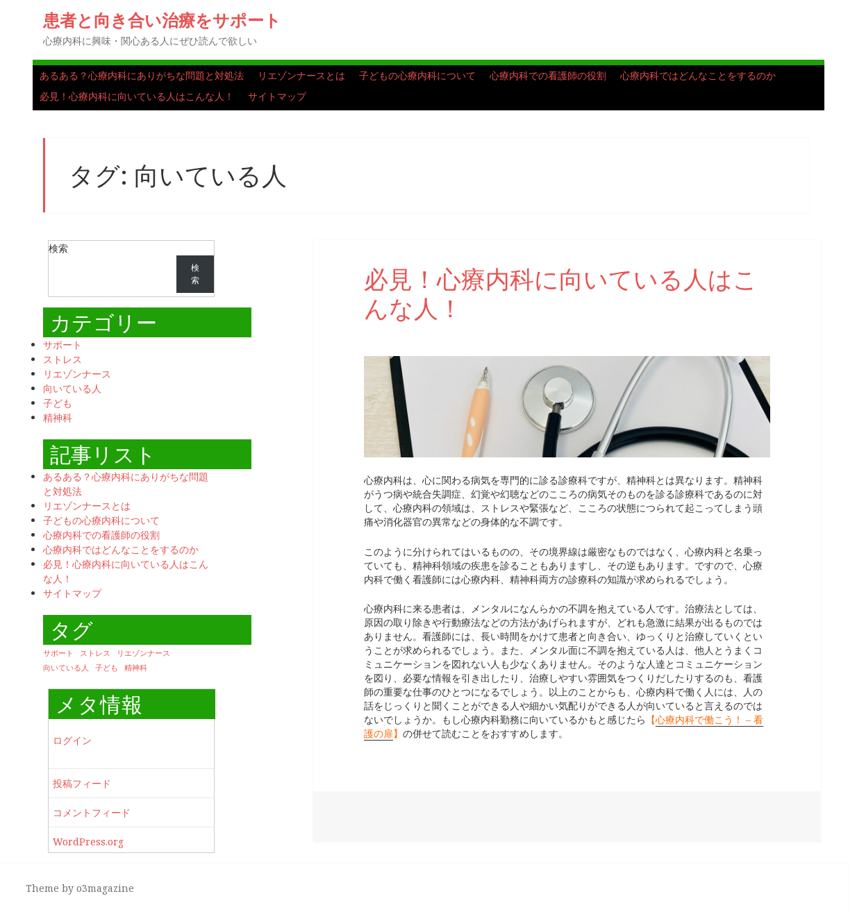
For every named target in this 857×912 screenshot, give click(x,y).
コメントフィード (92, 812)
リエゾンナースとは (301, 75)
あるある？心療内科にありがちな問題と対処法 (142, 75)
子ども (57, 402)
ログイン (72, 740)
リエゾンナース (77, 373)
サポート (62, 344)
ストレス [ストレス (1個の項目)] (95, 653)
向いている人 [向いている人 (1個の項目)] (66, 668)
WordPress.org (88, 841)
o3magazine (105, 888)
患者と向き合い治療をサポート (162, 19)
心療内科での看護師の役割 (548, 75)
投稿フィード (82, 783)
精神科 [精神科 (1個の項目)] (135, 668)
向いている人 (72, 388)
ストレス (62, 359)
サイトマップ (277, 96)
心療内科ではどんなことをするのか (698, 75)
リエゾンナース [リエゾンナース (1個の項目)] (143, 653)
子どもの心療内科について (417, 75)
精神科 (57, 417)
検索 (58, 248)
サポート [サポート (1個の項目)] (58, 653)
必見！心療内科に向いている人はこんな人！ (137, 96)
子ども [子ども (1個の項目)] (106, 668)
